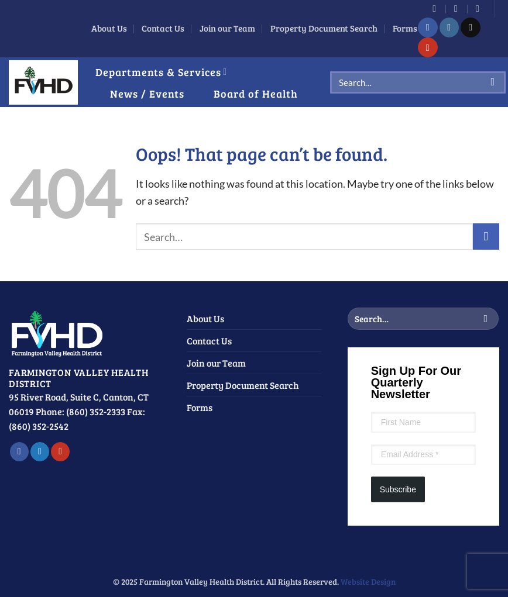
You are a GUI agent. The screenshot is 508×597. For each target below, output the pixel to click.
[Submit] (493, 82)
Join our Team (227, 28)
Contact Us (163, 28)
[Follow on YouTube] (427, 47)
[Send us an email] (470, 27)
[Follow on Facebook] (427, 27)
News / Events (147, 93)
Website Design (368, 581)
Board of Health (256, 93)
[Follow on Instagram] (449, 27)
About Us (109, 28)
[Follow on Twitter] (39, 451)
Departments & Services (161, 71)
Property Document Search (323, 28)
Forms (405, 28)
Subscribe (398, 489)
